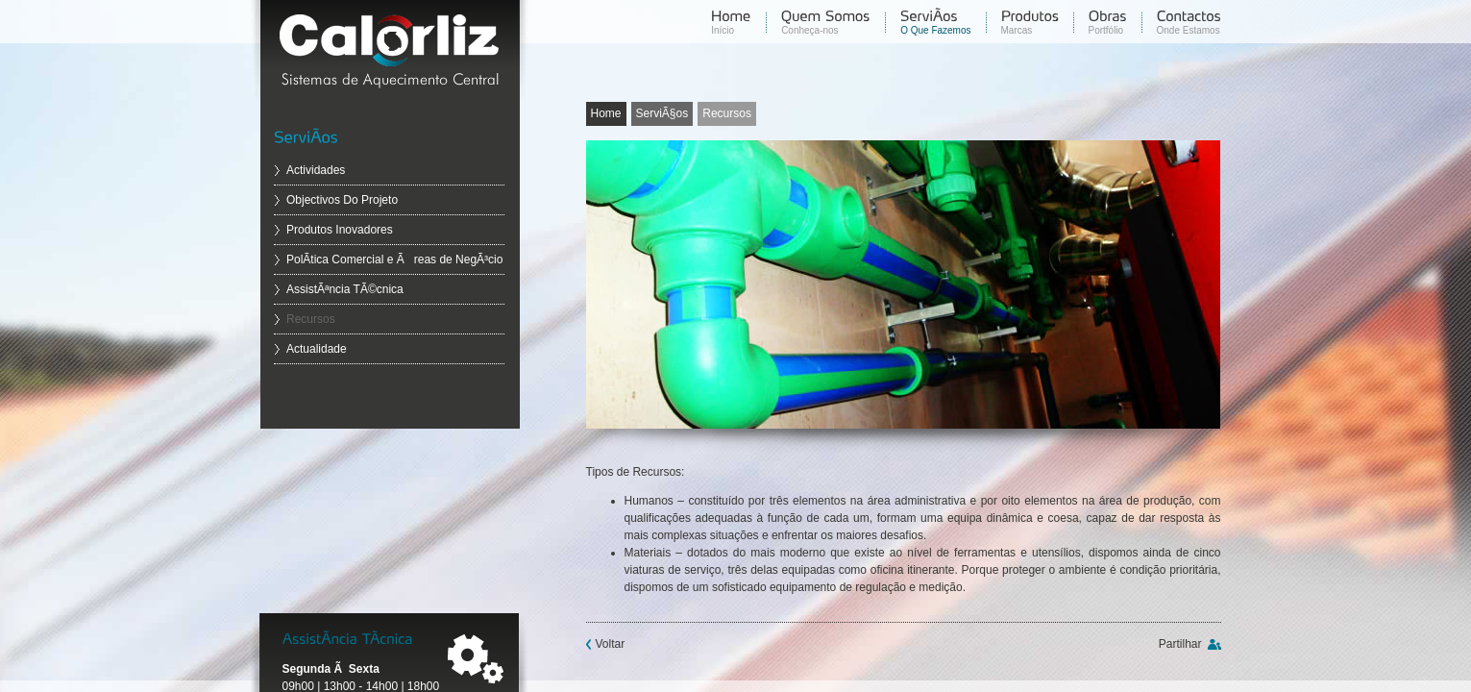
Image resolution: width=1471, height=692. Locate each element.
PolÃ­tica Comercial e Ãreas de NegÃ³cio (394, 259)
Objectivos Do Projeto (342, 200)
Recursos (310, 319)
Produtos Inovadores (339, 229)
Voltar (610, 644)
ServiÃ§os (662, 113)
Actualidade (316, 349)
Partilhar (1180, 644)
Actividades (315, 170)
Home (606, 113)
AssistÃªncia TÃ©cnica (345, 289)
